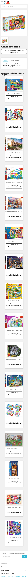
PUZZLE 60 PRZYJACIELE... (14, 241)
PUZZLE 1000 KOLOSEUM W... (14, 152)
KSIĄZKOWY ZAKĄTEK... (14, 478)
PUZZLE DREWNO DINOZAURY (14, 448)
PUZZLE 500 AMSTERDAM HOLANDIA (14, 211)
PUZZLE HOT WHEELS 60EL (14, 93)
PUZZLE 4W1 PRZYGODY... (14, 300)
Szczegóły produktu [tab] (14, 60)
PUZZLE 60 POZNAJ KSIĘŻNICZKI (14, 330)
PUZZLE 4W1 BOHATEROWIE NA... (14, 537)
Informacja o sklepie (7, 574)
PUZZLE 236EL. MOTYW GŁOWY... (14, 359)
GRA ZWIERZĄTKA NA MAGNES (14, 507)
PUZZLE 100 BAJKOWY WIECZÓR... (14, 389)
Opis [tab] (5, 60)
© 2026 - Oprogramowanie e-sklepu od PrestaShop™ (14, 576)
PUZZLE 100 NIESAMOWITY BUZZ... (14, 271)
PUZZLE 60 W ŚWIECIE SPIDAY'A (14, 123)
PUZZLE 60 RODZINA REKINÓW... (14, 182)
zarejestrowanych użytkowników (17, 51)
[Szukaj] (14, 6)
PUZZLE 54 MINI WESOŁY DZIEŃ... (14, 419)
